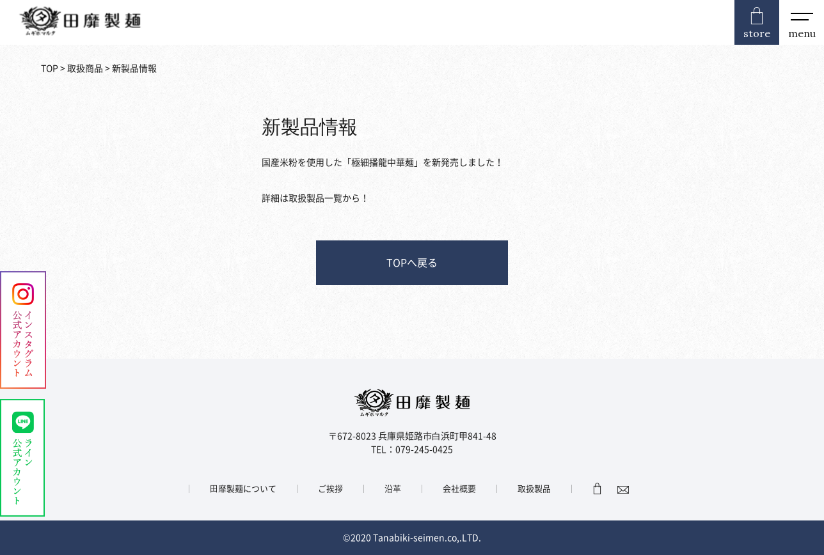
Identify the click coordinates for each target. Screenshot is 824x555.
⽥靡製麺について (243, 489)
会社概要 (459, 489)
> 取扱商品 (80, 68)
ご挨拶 (330, 489)
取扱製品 (534, 489)
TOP (49, 68)
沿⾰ (392, 489)
